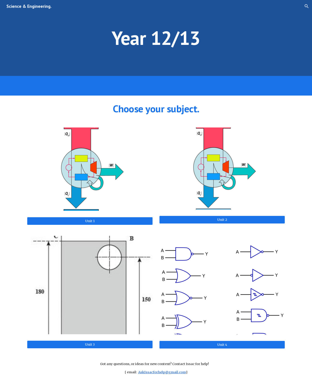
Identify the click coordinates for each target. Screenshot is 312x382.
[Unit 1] (89, 221)
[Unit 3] (89, 344)
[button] (306, 6)
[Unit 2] (222, 219)
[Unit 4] (222, 344)
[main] (156, 38)
